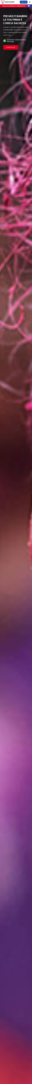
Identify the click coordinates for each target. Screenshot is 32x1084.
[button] (29, 2)
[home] (8, 2)
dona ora (24, 2)
